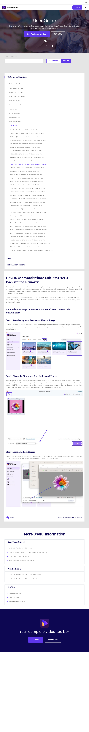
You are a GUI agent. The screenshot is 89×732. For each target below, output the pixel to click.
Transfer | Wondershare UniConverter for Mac (24, 130)
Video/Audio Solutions (16, 265)
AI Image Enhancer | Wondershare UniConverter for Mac (27, 192)
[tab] (44, 77)
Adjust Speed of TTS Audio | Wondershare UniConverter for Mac (30, 243)
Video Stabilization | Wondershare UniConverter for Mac (27, 188)
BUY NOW (58, 34)
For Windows (53, 61)
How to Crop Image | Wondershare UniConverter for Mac (28, 226)
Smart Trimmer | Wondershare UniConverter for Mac (26, 161)
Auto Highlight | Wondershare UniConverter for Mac (26, 205)
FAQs (9, 258)
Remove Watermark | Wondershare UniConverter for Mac (28, 209)
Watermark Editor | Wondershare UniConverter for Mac (27, 157)
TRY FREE (35, 640)
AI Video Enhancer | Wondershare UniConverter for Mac (27, 202)
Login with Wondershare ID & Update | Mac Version (25, 579)
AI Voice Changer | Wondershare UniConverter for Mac (27, 219)
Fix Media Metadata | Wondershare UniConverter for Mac (28, 140)
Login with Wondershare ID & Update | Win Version (25, 575)
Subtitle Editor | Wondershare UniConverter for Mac (26, 154)
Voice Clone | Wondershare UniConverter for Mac (25, 247)
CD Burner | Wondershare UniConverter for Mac (25, 147)
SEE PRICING (52, 640)
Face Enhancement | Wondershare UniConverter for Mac (27, 240)
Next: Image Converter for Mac (70, 517)
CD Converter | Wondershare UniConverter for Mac (26, 143)
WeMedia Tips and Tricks (17, 601)
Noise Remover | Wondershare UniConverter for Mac (26, 181)
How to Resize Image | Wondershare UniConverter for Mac (28, 233)
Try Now (77, 7)
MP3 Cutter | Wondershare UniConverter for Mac (25, 185)
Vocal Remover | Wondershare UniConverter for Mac (26, 178)
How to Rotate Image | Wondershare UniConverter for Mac (28, 229)
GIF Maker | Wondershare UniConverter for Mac (25, 137)
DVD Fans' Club (14, 597)
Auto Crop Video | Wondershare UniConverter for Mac (27, 168)
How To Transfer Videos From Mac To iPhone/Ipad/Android (28, 552)
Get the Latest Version (36, 34)
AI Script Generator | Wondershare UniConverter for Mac (27, 195)
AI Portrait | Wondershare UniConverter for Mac (24, 171)
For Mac (66, 61)
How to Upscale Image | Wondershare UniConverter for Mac (29, 223)
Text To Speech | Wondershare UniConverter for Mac (26, 216)
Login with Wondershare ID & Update (20, 548)
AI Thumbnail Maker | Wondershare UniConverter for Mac (28, 199)
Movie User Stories (15, 593)
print (10, 517)
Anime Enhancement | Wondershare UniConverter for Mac (28, 236)
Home (6, 56)
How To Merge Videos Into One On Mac (21, 560)
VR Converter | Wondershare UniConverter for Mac (25, 150)
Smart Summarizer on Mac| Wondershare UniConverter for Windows (31, 250)
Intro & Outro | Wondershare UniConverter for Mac (26, 175)
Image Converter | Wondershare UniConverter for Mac (27, 133)
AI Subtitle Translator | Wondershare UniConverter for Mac (28, 212)
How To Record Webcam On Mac (19, 556)
